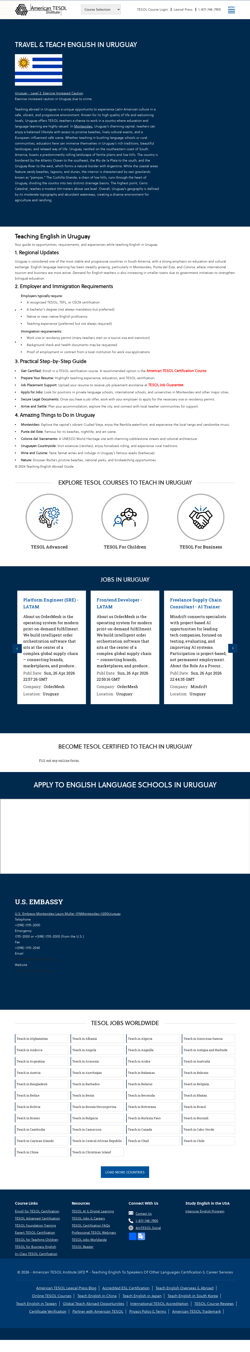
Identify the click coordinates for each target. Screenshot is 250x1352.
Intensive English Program (204, 1211)
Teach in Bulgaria (85, 1117)
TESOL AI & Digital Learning (93, 1211)
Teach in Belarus (140, 1083)
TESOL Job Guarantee (165, 384)
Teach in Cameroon (86, 1129)
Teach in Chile (194, 1140)
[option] (51, 647)
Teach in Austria (28, 1072)
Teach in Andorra (29, 1049)
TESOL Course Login (152, 9)
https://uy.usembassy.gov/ (34, 970)
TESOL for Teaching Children (36, 1239)
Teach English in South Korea (192, 1295)
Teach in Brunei (28, 1117)
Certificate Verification (48, 1311)
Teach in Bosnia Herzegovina (94, 1106)
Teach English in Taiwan (37, 1303)
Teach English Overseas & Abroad (184, 1288)
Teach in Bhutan (195, 1095)
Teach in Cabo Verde (198, 1129)
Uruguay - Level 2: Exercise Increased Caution (49, 93)
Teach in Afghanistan (32, 1038)
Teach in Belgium (196, 1083)
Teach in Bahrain (195, 1072)
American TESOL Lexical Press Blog (66, 1288)
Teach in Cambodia (31, 1129)
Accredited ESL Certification (126, 1288)
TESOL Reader (83, 1246)
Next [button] (232, 648)
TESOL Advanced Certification (37, 1218)
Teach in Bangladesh (32, 1083)
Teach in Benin (83, 1095)
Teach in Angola (84, 1049)
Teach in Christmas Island (91, 1152)
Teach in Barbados (86, 1083)
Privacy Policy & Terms (147, 1311)
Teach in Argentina (31, 1061)
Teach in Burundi (195, 1117)
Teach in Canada (140, 1129)
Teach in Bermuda (141, 1095)
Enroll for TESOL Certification (37, 1211)
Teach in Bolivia (28, 1106)
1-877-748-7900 (209, 9)
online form (68, 760)
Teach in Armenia (85, 1061)
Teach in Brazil (194, 1106)
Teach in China (27, 1152)
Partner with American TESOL (97, 1311)
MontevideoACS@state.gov (35, 958)
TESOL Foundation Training (35, 1225)
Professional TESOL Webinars (94, 1232)
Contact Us (144, 1213)
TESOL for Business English (35, 1246)
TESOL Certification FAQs (91, 1225)
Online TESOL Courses (52, 1295)
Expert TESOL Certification (35, 1232)
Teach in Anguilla (140, 1049)
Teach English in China (97, 1295)
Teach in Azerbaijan (87, 1072)
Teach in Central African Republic (97, 1140)
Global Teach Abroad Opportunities (94, 1303)
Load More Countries (125, 1171)
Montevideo (83, 126)
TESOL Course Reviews (213, 1303)
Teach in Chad (138, 1140)
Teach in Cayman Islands (35, 1140)
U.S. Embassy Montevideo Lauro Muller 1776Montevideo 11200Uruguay (68, 913)
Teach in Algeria (140, 1038)
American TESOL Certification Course (176, 370)
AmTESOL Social (148, 1227)
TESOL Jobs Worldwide (89, 1239)
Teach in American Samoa (203, 1038)
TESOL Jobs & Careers (88, 1218)
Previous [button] (17, 648)
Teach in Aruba (139, 1061)
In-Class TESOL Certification (36, 1253)
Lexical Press (183, 9)
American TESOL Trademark (196, 1311)
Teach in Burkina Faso (144, 1117)
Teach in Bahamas (141, 1072)
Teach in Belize (28, 1095)
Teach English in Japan (141, 1295)
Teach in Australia (196, 1061)
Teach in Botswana (142, 1106)
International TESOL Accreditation (159, 1303)
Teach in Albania (84, 1038)
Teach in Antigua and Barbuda (205, 1049)
